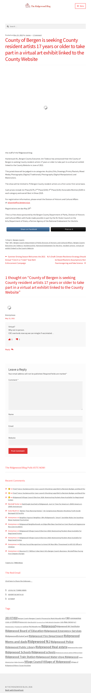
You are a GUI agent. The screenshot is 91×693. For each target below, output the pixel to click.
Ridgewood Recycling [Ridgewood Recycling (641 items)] (75, 647)
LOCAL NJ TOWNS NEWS (17, 590)
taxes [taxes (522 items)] (81, 657)
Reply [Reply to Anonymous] (7, 349)
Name (11, 414)
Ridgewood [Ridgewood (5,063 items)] (48, 626)
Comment (13, 380)
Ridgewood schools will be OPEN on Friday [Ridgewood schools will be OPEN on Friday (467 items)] (69, 653)
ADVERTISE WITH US (16, 594)
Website (11, 438)
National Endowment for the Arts (49, 245)
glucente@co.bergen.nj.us (19, 202)
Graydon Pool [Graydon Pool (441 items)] (41, 622)
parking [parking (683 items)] (25, 627)
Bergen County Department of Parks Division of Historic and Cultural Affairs (43, 243)
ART (11, 243)
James (28, 35)
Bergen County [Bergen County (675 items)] (23, 618)
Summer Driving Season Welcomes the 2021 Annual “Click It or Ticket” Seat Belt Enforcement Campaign (25, 259)
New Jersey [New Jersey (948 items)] (68, 622)
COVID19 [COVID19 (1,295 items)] (15, 622)
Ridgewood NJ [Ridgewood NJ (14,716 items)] (39, 641)
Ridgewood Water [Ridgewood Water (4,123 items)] (47, 657)
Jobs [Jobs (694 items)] (62, 622)
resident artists (69, 245)
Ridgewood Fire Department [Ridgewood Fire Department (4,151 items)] (46, 636)
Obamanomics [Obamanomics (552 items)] (9, 627)
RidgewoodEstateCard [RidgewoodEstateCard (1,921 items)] (16, 636)
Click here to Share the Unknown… (18, 581)
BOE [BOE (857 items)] (63, 618)
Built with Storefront (14, 690)
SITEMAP (11, 599)
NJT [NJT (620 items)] (75, 622)
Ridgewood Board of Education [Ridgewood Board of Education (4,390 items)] (24, 631)
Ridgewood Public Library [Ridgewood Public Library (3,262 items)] (20, 647)
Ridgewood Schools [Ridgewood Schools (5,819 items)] (18, 652)
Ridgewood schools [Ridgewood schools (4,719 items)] (43, 652)
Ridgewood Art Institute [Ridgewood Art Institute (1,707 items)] (68, 626)
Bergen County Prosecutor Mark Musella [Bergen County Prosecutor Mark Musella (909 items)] (45, 618)
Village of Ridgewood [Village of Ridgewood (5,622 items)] (57, 662)
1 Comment (37, 35)
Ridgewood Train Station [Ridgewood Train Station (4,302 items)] (20, 657)
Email (10, 426)
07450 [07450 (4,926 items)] (14, 618)
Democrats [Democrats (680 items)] (23, 622)
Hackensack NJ (29, 245)
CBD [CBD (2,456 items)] (67, 618)
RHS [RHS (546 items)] (39, 627)
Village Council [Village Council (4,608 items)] (33, 661)
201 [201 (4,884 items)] (7, 618)
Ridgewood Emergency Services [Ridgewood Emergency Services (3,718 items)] (62, 631)
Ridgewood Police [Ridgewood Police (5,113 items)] (62, 642)
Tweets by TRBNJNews (14, 563)
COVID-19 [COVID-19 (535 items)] (8, 622)
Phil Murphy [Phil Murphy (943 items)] (33, 626)
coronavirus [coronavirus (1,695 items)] (75, 618)
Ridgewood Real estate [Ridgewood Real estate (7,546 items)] (51, 647)
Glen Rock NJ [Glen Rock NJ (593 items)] (32, 622)
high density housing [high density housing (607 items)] (52, 622)
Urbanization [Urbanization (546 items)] (9, 662)
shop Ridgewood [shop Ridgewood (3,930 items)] (68, 657)
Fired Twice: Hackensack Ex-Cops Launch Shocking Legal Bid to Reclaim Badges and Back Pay (49, 489)
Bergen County (18, 240)
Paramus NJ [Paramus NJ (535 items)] (18, 627)
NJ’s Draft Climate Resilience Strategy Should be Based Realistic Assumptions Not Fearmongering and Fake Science (66, 259)
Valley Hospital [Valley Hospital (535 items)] (19, 662)
